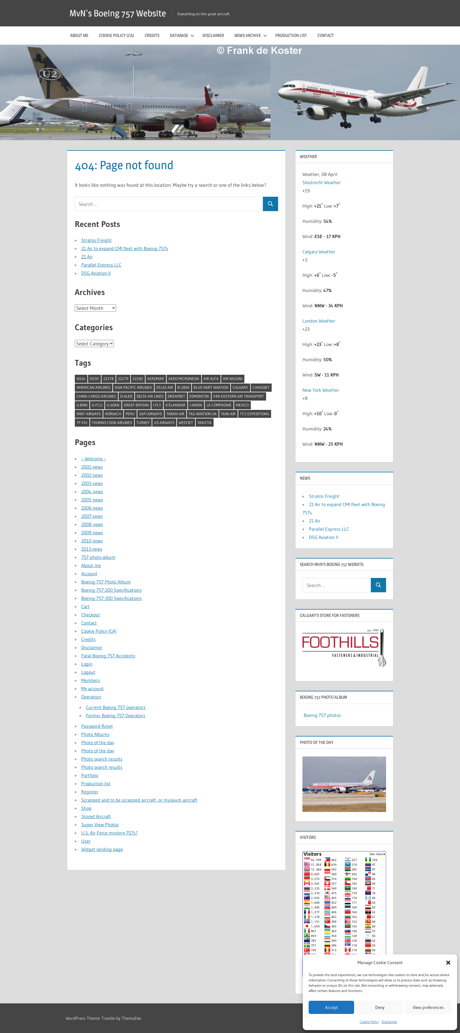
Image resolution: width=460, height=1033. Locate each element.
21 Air (87, 256)
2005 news (92, 500)
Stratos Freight (96, 240)
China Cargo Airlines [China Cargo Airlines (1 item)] (96, 396)
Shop (86, 808)
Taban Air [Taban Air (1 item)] (175, 413)
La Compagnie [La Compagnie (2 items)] (219, 405)
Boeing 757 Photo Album (106, 582)
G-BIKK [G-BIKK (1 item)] (82, 405)
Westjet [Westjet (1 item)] (186, 422)
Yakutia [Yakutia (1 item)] (204, 422)
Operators (91, 697)
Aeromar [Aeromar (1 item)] (155, 378)
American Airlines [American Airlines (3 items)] (93, 387)
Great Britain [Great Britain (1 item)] (136, 405)
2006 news (92, 508)
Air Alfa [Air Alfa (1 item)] (211, 378)
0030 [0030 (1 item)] (94, 378)
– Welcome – (93, 459)
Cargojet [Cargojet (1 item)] (261, 387)
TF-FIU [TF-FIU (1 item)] (82, 422)
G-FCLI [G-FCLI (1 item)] (97, 405)
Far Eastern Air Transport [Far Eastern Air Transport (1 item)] (238, 396)
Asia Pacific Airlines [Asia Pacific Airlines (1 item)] (133, 387)
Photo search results (101, 759)
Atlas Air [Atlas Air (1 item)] (164, 387)
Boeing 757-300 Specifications (111, 598)
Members (90, 680)
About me (79, 35)
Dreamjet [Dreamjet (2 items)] (176, 396)
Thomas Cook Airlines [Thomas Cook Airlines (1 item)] (112, 422)
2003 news (92, 483)
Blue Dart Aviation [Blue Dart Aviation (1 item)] (211, 387)
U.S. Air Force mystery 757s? (109, 833)
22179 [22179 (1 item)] (123, 378)
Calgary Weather (318, 252)
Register (89, 792)
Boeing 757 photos (322, 715)
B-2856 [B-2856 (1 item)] (183, 387)
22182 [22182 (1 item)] (138, 378)
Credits (152, 35)
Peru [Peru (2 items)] (130, 413)
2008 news (92, 524)
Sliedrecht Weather (322, 182)
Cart (85, 606)
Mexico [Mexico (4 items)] (242, 405)
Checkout (90, 615)
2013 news (91, 549)
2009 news (92, 532)
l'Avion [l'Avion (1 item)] (196, 405)
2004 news (92, 491)
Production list (291, 35)
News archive (250, 35)
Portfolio (89, 775)
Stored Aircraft (96, 816)
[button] (448, 963)
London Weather (318, 321)
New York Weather (320, 390)
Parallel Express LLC (101, 265)
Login (86, 664)
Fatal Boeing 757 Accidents (108, 656)
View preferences (428, 1007)
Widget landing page (102, 849)
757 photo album (98, 557)
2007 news (92, 516)
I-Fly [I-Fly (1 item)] (157, 405)
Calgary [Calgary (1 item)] (240, 387)
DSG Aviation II (96, 273)
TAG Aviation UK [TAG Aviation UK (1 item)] (203, 413)
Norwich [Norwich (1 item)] (113, 413)
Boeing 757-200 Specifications (111, 590)
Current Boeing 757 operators (116, 707)
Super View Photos (100, 824)
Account (89, 573)
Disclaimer (389, 1022)
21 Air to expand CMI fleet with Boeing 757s (124, 248)
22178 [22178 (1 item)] (108, 378)
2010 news (92, 541)
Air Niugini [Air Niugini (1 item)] (232, 378)
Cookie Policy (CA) (116, 35)
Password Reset (97, 726)
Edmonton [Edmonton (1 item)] (199, 396)
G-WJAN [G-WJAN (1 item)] (113, 405)
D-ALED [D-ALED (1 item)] (126, 396)
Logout (88, 672)
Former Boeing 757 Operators (115, 715)
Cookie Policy (369, 1022)
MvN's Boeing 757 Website (120, 13)
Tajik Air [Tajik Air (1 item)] (228, 413)
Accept (331, 1007)
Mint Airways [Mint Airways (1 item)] (89, 413)
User (86, 841)
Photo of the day (97, 742)
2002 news (92, 475)
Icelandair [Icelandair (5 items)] (175, 405)
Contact (325, 35)
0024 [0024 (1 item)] (81, 378)
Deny (380, 1007)
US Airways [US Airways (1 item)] (164, 422)
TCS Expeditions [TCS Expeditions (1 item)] (254, 413)
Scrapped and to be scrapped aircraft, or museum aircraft (139, 800)
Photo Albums (95, 734)
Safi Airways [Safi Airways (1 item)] (150, 413)
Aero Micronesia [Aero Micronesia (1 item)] (183, 378)
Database (182, 35)
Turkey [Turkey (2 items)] (143, 422)
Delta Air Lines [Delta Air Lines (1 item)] (150, 396)
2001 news (92, 467)
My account (92, 688)
